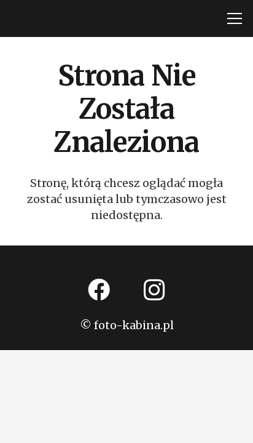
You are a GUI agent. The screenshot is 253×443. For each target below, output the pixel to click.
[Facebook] (98, 289)
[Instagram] (154, 289)
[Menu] (235, 18)
